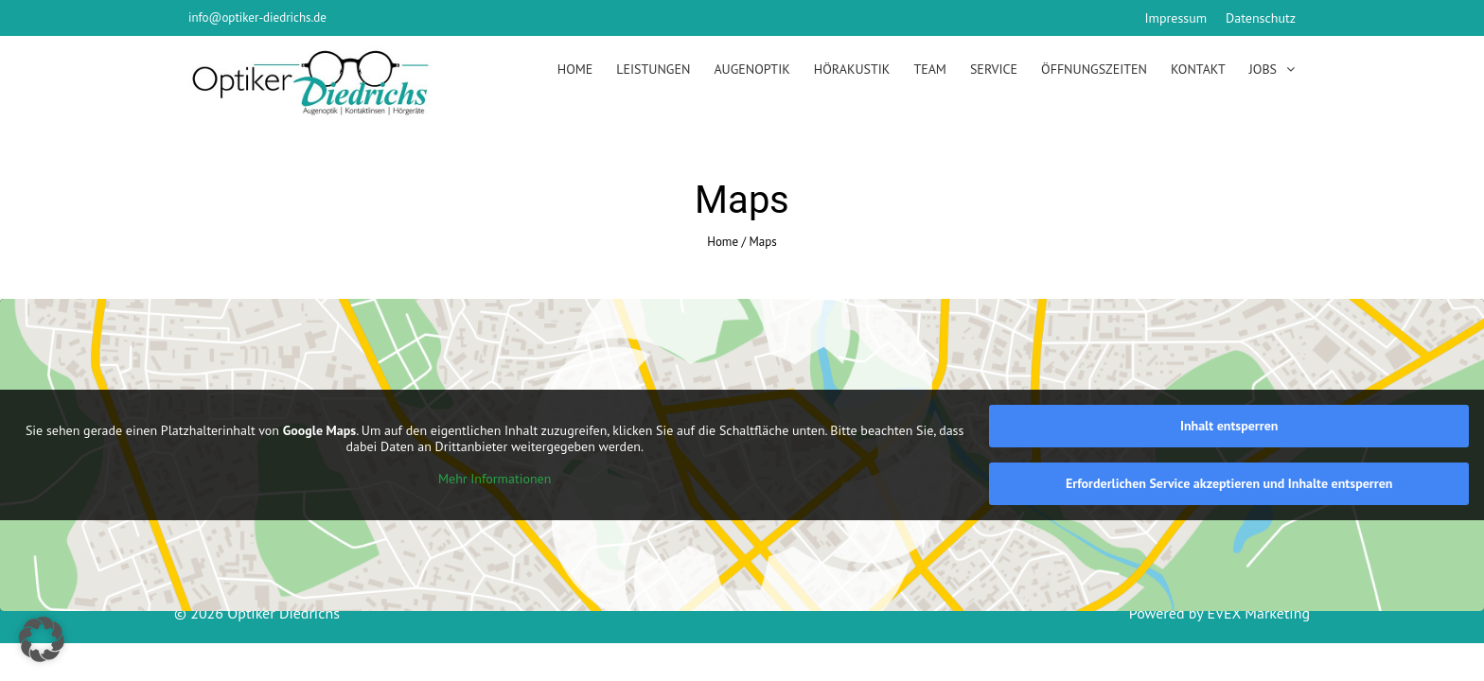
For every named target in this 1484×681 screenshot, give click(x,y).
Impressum (1176, 17)
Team (929, 69)
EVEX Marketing (1256, 612)
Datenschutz (1261, 17)
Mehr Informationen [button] (494, 478)
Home (575, 69)
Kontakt (1198, 69)
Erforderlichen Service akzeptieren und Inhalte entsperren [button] (1229, 483)
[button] (41, 639)
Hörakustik (852, 69)
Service (993, 69)
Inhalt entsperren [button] (1229, 425)
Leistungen (653, 69)
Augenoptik (751, 69)
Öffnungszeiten (1094, 69)
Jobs (1263, 69)
